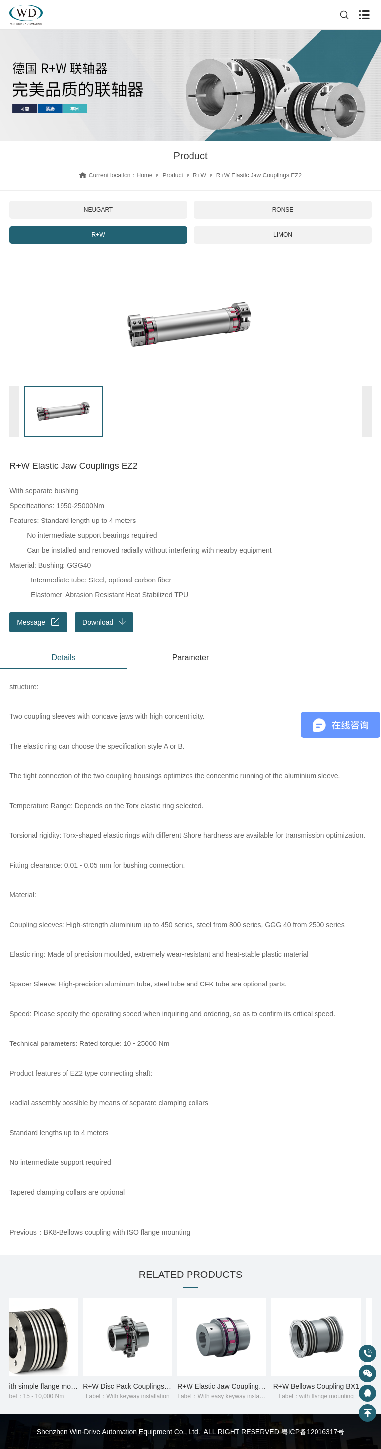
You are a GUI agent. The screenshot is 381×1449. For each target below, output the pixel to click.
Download (104, 622)
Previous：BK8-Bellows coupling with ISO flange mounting (99, 1232)
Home (144, 175)
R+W (199, 175)
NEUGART (98, 209)
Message (38, 622)
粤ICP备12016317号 (313, 1432)
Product (172, 175)
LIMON (282, 235)
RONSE (283, 209)
